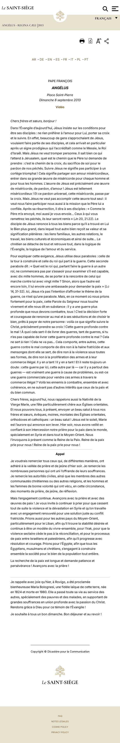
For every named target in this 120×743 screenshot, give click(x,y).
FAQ (60, 716)
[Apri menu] (114, 8)
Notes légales (60, 721)
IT (72, 59)
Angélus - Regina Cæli (19, 25)
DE (42, 59)
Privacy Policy (60, 732)
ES (58, 59)
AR (34, 59)
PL (79, 59)
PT (86, 59)
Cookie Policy (60, 727)
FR (65, 59)
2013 (41, 25)
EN (50, 59)
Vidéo (60, 107)
